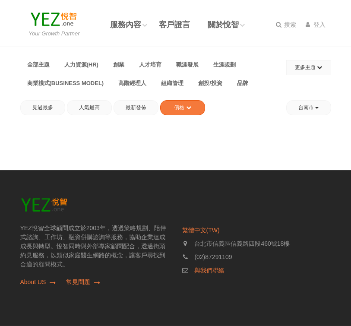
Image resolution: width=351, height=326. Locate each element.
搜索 (286, 24)
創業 (118, 64)
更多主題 (308, 67)
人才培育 (150, 64)
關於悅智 (223, 24)
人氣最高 (89, 107)
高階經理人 (132, 83)
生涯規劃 (224, 64)
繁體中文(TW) (201, 230)
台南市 (308, 107)
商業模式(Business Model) (65, 83)
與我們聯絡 (209, 270)
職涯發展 (187, 64)
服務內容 (125, 24)
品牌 (242, 83)
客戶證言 (174, 24)
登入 (316, 24)
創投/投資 (210, 83)
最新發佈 (136, 107)
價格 (182, 107)
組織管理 (172, 83)
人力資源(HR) (81, 64)
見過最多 (42, 107)
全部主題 (38, 64)
